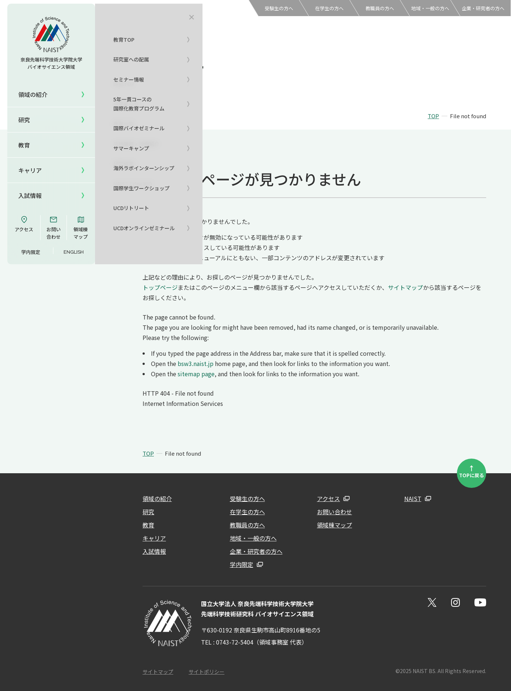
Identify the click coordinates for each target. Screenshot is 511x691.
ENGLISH (74, 252)
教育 (148, 524)
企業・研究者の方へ (483, 8)
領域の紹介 (157, 498)
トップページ (160, 287)
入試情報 (30, 195)
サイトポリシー (206, 671)
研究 (148, 511)
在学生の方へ (329, 8)
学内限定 (30, 252)
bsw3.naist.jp (195, 363)
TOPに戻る (471, 471)
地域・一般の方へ (430, 8)
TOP (433, 116)
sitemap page (196, 373)
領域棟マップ (80, 227)
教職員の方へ (380, 8)
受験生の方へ (279, 8)
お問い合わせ (53, 227)
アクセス (24, 224)
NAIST (412, 498)
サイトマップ (405, 287)
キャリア (30, 170)
